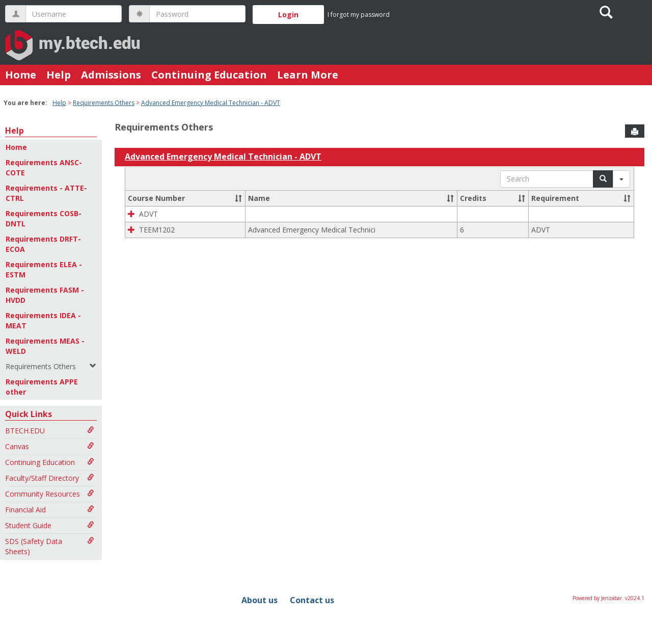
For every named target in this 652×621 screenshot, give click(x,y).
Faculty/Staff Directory (49, 478)
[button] (238, 198)
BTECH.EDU (49, 430)
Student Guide (49, 525)
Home (20, 75)
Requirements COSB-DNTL (44, 218)
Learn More (307, 75)
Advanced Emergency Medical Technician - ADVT (210, 102)
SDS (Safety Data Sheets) (49, 546)
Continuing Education (209, 75)
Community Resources (49, 494)
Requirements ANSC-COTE (44, 167)
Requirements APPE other (42, 387)
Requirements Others (103, 102)
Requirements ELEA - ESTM (44, 269)
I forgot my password (359, 14)
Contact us (312, 600)
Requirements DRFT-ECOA (43, 244)
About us (259, 600)
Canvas (49, 446)
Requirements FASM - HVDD (45, 295)
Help (58, 75)
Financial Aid (49, 509)
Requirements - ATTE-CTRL (46, 193)
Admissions (111, 75)
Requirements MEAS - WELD (45, 346)
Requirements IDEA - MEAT (43, 320)
